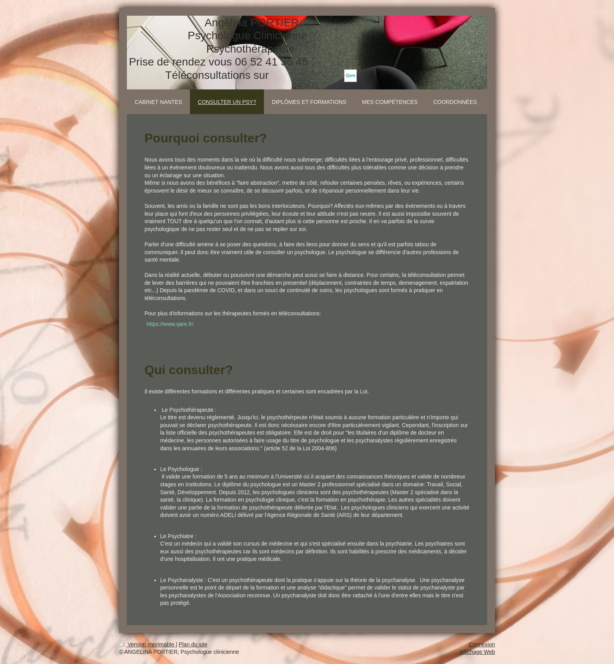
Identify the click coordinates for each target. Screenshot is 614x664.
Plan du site (193, 644)
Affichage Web (477, 652)
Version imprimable (147, 644)
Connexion (482, 644)
